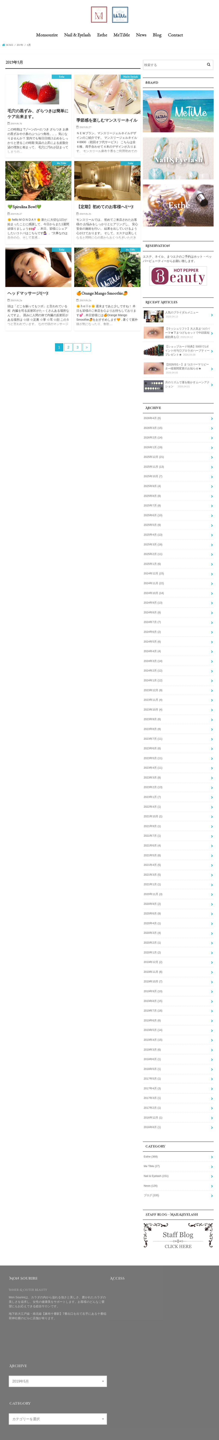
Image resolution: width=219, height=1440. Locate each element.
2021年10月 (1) (153, 811)
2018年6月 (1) (152, 1052)
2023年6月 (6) (152, 744)
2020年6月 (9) (152, 907)
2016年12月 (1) (153, 1109)
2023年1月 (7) (152, 792)
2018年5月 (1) (152, 1061)
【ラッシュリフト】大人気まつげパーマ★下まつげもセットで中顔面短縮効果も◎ (177, 333)
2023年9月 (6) (152, 715)
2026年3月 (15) (153, 427)
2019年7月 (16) (153, 1003)
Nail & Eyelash (77, 35)
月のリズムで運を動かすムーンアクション (177, 385)
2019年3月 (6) (152, 1042)
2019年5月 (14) (153, 1023)
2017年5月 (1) (152, 1071)
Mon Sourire (163, 1433)
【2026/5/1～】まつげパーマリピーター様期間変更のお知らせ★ (176, 369)
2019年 (21, 45)
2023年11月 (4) (153, 696)
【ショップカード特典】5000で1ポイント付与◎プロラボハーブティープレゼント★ (177, 351)
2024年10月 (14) (154, 590)
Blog (157, 35)
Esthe (102, 35)
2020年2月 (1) (152, 936)
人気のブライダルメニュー (171, 316)
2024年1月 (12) (153, 677)
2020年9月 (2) (152, 898)
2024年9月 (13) (153, 600)
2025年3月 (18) (153, 542)
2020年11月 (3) (153, 888)
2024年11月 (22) (154, 581)
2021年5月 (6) (152, 850)
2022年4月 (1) (152, 802)
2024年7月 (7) (152, 619)
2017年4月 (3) (152, 1080)
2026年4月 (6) (152, 418)
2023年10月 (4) (153, 706)
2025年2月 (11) (153, 552)
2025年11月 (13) (154, 465)
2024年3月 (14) (153, 658)
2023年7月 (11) (153, 735)
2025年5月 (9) (152, 523)
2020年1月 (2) (152, 946)
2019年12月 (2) (153, 955)
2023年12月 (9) (153, 686)
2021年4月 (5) (152, 859)
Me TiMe (152, 1158)
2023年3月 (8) (152, 773)
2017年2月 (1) (152, 1099)
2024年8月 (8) (152, 609)
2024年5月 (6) (152, 638)
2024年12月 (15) (154, 571)
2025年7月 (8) (152, 504)
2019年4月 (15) (153, 1032)
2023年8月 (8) (152, 725)
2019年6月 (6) (152, 1013)
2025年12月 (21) (154, 456)
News (141, 35)
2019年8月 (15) (153, 994)
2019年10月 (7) (153, 975)
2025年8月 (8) (152, 494)
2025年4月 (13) (153, 533)
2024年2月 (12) (153, 667)
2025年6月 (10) (153, 514)
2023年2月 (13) (153, 782)
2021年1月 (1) (152, 879)
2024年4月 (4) (152, 648)
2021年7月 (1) (152, 831)
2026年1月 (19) (153, 446)
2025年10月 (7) (153, 475)
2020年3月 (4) (152, 927)
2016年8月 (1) (152, 1119)
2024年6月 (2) (152, 629)
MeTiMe (122, 35)
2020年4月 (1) (152, 917)
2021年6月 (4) (152, 840)
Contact (175, 35)
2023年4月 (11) (153, 763)
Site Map (128, 1433)
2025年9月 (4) (152, 485)
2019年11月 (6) (153, 965)
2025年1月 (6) (152, 562)
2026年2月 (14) (153, 437)
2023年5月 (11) (153, 754)
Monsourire (47, 35)
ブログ (151, 1186)
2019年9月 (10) (153, 984)
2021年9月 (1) (152, 821)
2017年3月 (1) (152, 1090)
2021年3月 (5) (152, 869)
